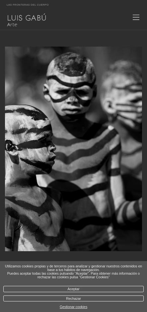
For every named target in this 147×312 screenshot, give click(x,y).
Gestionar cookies (73, 307)
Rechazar (73, 298)
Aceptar (74, 289)
